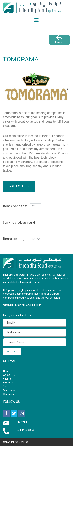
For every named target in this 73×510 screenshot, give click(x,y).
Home (6, 371)
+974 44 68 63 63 (24, 429)
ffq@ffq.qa (22, 421)
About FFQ (9, 374)
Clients (7, 378)
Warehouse (9, 390)
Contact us (9, 394)
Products (8, 382)
